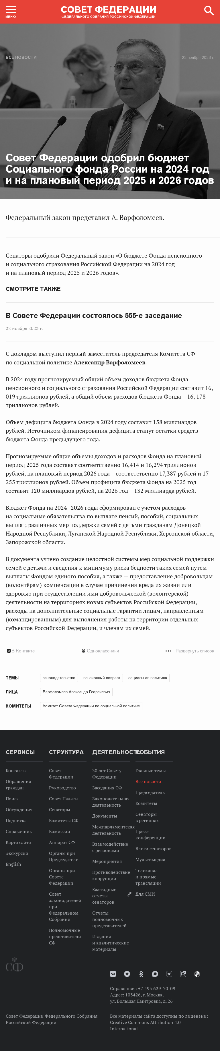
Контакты (16, 770)
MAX (155, 974)
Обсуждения (19, 809)
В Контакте (23, 651)
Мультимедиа (150, 859)
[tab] (110, 651)
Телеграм (169, 974)
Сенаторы (59, 809)
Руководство (62, 788)
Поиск (12, 798)
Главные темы (150, 770)
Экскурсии (17, 853)
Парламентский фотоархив (197, 974)
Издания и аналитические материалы (110, 943)
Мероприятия (107, 861)
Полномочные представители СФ (65, 936)
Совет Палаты (63, 798)
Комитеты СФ (63, 820)
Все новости (21, 57)
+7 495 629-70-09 (156, 988)
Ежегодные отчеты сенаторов (104, 895)
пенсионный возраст (101, 677)
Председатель (150, 792)
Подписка (16, 820)
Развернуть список (195, 651)
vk (113, 974)
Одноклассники (103, 651)
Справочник (19, 831)
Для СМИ (145, 894)
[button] (11, 12)
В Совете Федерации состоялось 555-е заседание (94, 315)
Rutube (183, 974)
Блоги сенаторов (153, 848)
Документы (104, 816)
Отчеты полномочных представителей (109, 919)
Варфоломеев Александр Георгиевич (76, 691)
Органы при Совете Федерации (62, 877)
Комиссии (59, 831)
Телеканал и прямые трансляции (148, 877)
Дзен (127, 974)
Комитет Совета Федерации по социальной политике (91, 705)
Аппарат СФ (62, 842)
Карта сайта (18, 842)
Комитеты (146, 803)
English (13, 864)
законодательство (59, 677)
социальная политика (147, 677)
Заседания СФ (107, 788)
